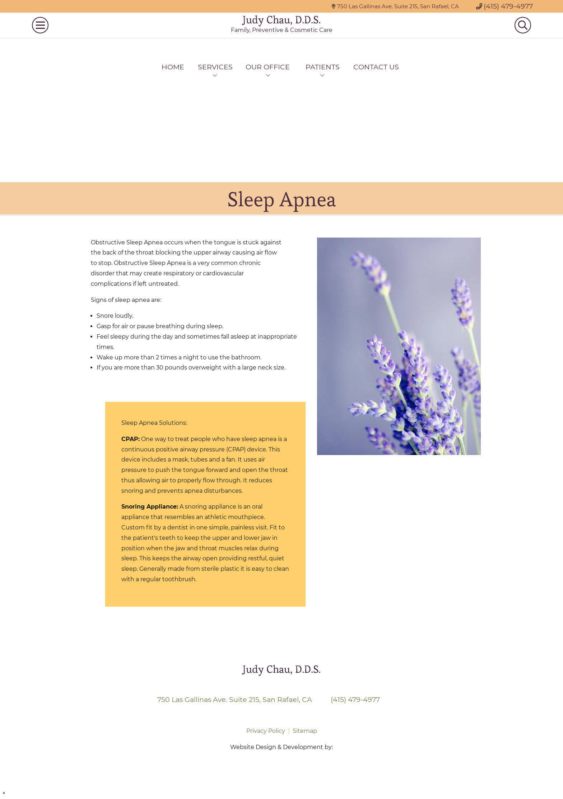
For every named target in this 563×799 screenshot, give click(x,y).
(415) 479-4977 (504, 6)
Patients (323, 67)
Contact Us (376, 67)
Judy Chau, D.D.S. (282, 29)
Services (215, 67)
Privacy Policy (265, 730)
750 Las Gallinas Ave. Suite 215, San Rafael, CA (395, 6)
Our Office (268, 67)
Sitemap (305, 730)
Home (173, 67)
